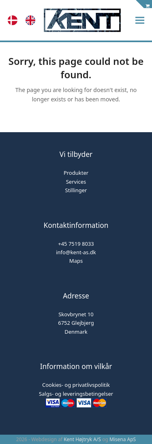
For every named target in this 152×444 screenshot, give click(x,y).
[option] (32, 20)
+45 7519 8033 (76, 243)
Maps (76, 260)
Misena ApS (122, 439)
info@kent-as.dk (76, 252)
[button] (139, 20)
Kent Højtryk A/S (82, 439)
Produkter (76, 172)
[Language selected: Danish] (25, 20)
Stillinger (76, 190)
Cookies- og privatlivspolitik (76, 384)
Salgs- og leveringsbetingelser (76, 393)
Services (76, 181)
